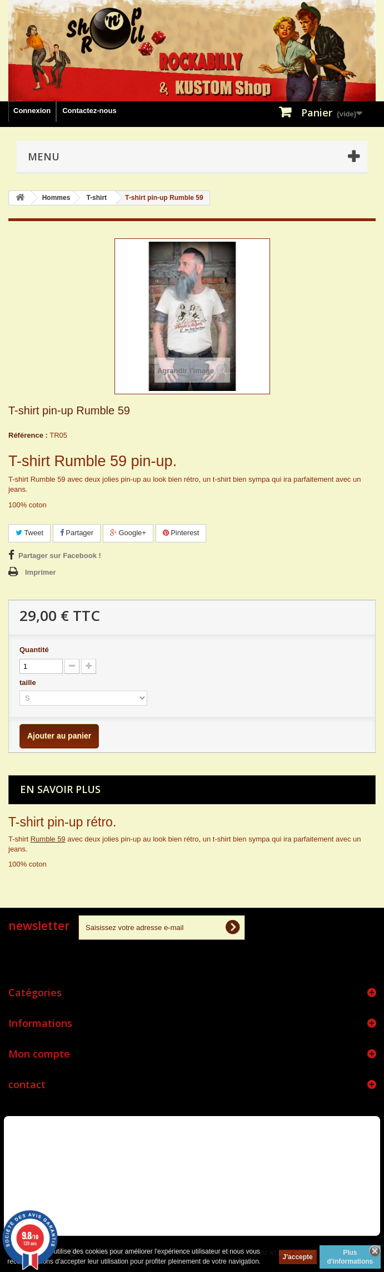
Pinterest (181, 533)
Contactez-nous (89, 110)
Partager (76, 533)
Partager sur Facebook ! (59, 555)
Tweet (29, 533)
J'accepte (298, 1257)
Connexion (32, 110)
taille (28, 682)
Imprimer (40, 572)
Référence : (28, 435)
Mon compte (39, 1053)
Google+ (128, 533)
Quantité (34, 649)
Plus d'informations (350, 1257)
